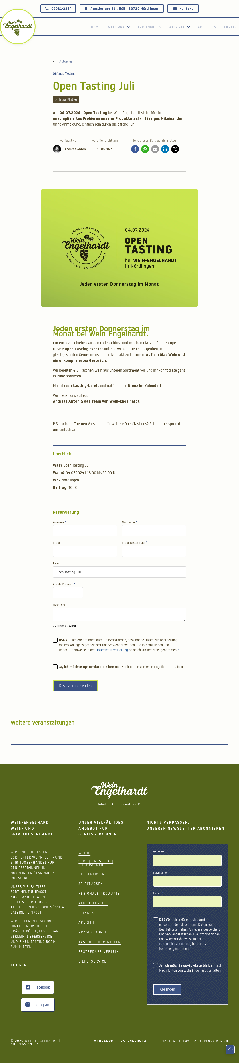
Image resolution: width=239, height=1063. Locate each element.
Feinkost (87, 912)
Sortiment (147, 27)
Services (177, 27)
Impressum (103, 1041)
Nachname (129, 522)
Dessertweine (92, 874)
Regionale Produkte (99, 893)
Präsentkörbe (92, 932)
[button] (135, 149)
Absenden (167, 989)
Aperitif (86, 922)
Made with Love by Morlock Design (194, 1041)
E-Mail (57, 542)
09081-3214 (58, 8)
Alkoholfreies (93, 903)
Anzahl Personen (64, 584)
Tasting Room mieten (99, 942)
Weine (84, 853)
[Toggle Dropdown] (128, 27)
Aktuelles (207, 27)
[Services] (188, 27)
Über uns (116, 27)
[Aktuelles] (63, 61)
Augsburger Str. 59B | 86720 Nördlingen (121, 8)
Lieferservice (92, 961)
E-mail (158, 893)
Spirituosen (90, 883)
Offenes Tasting (64, 73)
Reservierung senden (75, 687)
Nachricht (59, 604)
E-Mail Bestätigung (134, 542)
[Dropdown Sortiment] (160, 27)
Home (95, 27)
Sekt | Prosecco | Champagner (95, 862)
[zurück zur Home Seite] (18, 27)
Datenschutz (134, 1041)
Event (56, 563)
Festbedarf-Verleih (98, 951)
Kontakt (183, 8)
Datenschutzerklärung (112, 651)
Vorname (59, 522)
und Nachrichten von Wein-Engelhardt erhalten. (121, 668)
